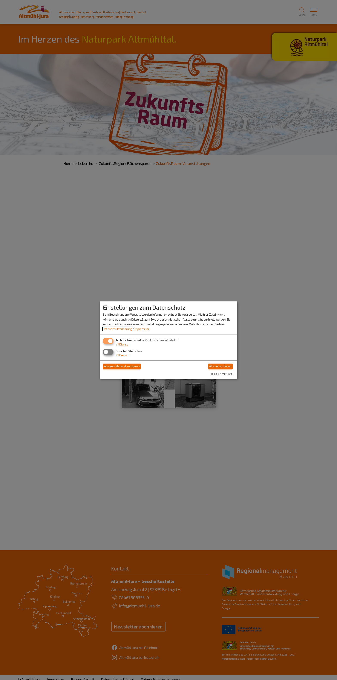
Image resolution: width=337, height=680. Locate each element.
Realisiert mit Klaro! (221, 373)
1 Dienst (122, 344)
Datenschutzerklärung (117, 329)
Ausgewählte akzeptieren (122, 366)
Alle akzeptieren (220, 366)
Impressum (142, 329)
